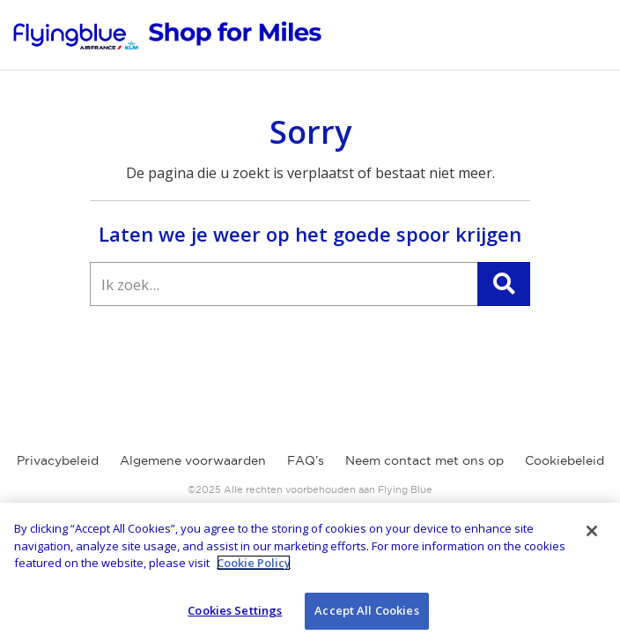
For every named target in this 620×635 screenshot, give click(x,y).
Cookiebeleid (564, 460)
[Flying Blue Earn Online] (167, 35)
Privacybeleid (58, 460)
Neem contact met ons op (424, 460)
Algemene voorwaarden (193, 460)
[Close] (591, 535)
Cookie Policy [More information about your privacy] (254, 567)
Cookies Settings (235, 615)
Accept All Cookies (366, 615)
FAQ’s (305, 460)
